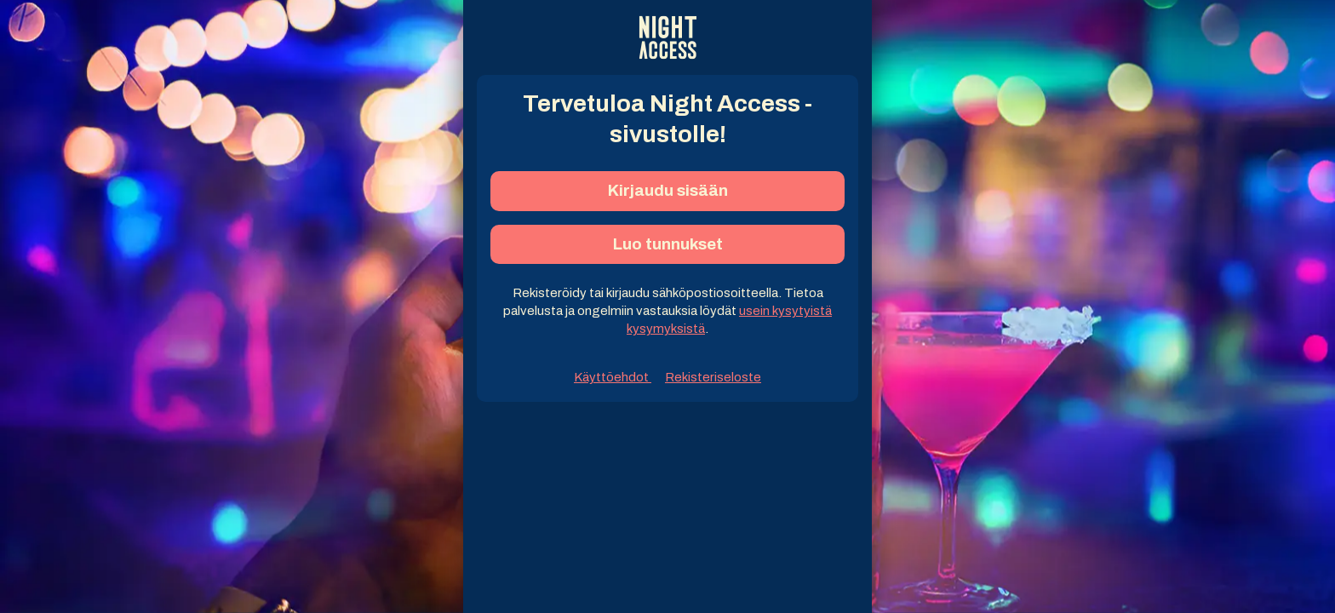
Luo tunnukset (668, 244)
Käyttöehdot (612, 377)
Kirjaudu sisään (668, 190)
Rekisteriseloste (713, 377)
